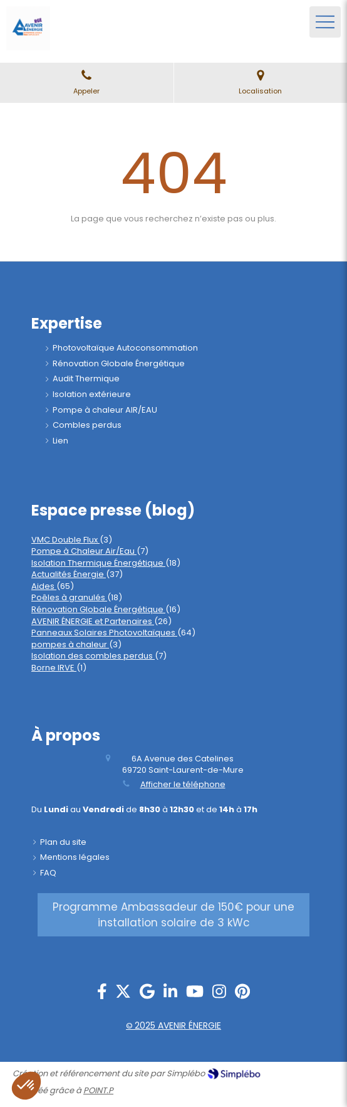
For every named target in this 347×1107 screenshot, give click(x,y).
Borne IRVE (53, 668)
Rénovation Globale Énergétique (98, 609)
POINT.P (98, 1090)
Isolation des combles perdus (93, 656)
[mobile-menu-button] (325, 22)
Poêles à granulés (69, 597)
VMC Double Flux (65, 540)
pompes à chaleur (70, 644)
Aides (43, 586)
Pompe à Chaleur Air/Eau (84, 551)
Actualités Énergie (68, 574)
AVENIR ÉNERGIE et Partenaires (92, 621)
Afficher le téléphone (182, 784)
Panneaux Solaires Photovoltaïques (104, 632)
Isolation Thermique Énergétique (98, 563)
